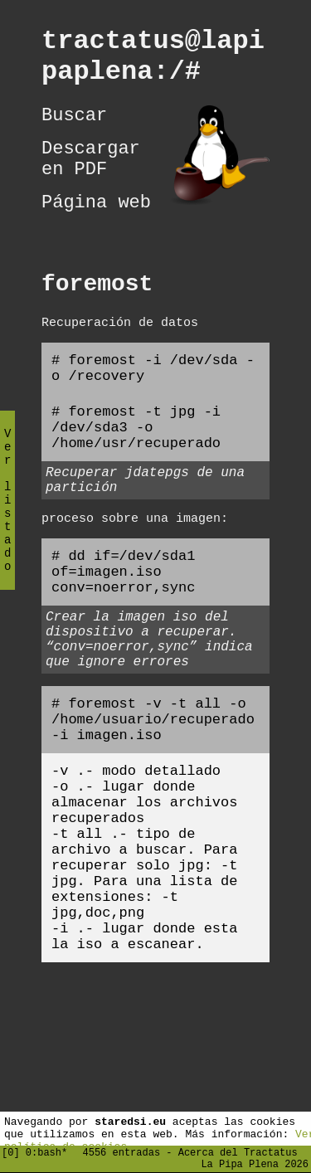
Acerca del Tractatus (238, 1149)
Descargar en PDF (90, 177)
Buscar (74, 127)
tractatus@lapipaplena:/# (153, 61)
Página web (96, 227)
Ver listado (7, 514)
